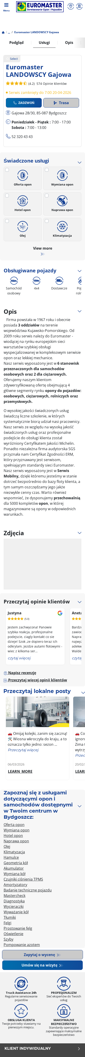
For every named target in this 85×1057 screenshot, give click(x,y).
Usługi (44, 42)
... (9, 32)
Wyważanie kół (16, 911)
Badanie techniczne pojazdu (28, 890)
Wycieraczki (14, 906)
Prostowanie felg (18, 928)
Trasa (61, 102)
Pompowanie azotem (22, 944)
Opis (69, 42)
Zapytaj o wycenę (40, 954)
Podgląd (16, 42)
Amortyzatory (15, 884)
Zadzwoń (23, 102)
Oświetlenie (13, 933)
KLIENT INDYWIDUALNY (42, 1048)
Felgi (7, 922)
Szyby (8, 939)
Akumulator (14, 868)
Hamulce (11, 857)
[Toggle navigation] (6, 7)
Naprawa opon (62, 202)
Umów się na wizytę (40, 965)
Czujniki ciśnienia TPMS (23, 879)
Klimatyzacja (62, 227)
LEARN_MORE (20, 771)
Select (12, 59)
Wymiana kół (14, 873)
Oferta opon (23, 176)
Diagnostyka (14, 901)
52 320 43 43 (22, 136)
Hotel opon (23, 202)
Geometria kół (16, 862)
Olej (22, 227)
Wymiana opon (62, 176)
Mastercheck (14, 895)
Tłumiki (10, 917)
